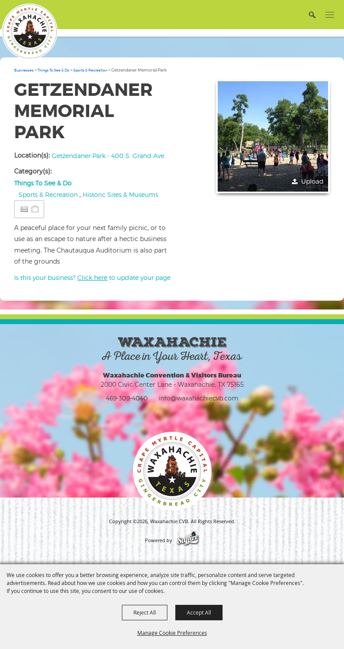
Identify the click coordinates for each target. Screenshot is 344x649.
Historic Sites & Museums (120, 194)
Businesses (24, 70)
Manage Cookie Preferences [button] (172, 632)
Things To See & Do (53, 70)
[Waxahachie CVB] (29, 31)
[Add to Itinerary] (35, 209)
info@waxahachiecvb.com (198, 398)
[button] (312, 14)
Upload (312, 181)
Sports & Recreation (90, 70)
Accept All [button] (199, 612)
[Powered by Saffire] (188, 540)
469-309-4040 (127, 398)
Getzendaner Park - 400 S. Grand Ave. (109, 155)
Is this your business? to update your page (92, 277)
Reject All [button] (144, 612)
